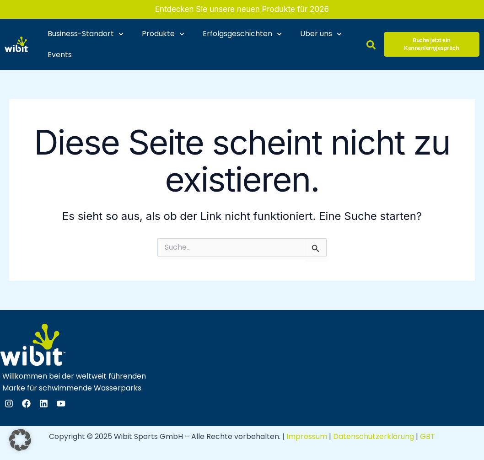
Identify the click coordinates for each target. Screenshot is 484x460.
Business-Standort (86, 34)
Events (60, 54)
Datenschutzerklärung (373, 436)
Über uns (321, 34)
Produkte (163, 34)
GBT (427, 436)
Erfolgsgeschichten (242, 34)
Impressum (306, 436)
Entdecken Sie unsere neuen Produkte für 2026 (242, 9)
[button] (20, 440)
